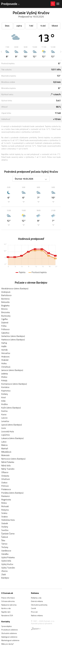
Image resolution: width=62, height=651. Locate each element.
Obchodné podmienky (39, 605)
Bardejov (5, 577)
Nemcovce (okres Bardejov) (13, 458)
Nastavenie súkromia (8, 605)
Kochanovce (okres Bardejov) (14, 383)
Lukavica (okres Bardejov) (12, 438)
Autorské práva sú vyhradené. (41, 623)
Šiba (3, 540)
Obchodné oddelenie (9, 633)
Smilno (4, 513)
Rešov (4, 502)
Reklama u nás (36, 597)
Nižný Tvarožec (8, 468)
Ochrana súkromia (8, 601)
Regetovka (6, 499)
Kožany (4, 394)
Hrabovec (5, 356)
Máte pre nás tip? (7, 644)
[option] (7, 51)
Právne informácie (8, 597)
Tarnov (4, 543)
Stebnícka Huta (8, 519)
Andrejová (5, 292)
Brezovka (5, 312)
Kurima (4, 411)
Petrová (4, 485)
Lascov (4, 417)
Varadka (4, 554)
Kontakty (5, 621)
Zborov (4, 571)
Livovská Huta (7, 431)
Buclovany (5, 315)
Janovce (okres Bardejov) (12, 370)
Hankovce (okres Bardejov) (13, 339)
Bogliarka (5, 305)
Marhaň (4, 448)
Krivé (3, 397)
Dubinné (4, 322)
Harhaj (4, 342)
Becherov (5, 298)
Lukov (3, 441)
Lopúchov (5, 434)
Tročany (4, 547)
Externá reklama (37, 601)
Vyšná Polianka (8, 557)
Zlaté (3, 574)
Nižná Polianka (7, 462)
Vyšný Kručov (7, 564)
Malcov (4, 445)
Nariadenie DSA (7, 615)
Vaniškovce (6, 550)
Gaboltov (5, 332)
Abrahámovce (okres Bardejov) (14, 288)
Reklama (35, 593)
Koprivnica (5, 390)
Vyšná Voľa (6, 560)
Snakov (4, 516)
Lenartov (5, 421)
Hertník (4, 349)
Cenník (33, 608)
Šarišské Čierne (8, 533)
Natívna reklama (37, 615)
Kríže (3, 400)
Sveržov (4, 530)
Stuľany (4, 526)
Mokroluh (5, 455)
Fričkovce (5, 329)
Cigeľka (4, 319)
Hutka (3, 363)
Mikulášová (6, 451)
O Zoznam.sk (7, 593)
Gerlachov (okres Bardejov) (13, 336)
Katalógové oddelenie (9, 637)
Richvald (5, 506)
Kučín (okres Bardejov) (11, 407)
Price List (34, 612)
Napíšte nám (5, 612)
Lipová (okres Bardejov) (11, 424)
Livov (3, 428)
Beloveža (5, 302)
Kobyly (4, 380)
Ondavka (5, 475)
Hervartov (5, 353)
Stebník (4, 523)
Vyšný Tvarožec (8, 567)
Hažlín (3, 346)
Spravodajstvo (6, 626)
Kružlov (4, 404)
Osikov (4, 482)
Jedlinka (4, 373)
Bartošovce (6, 295)
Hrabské (4, 359)
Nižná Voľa (5, 465)
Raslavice (5, 496)
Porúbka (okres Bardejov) (12, 492)
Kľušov (4, 376)
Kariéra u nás (6, 608)
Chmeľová (5, 366)
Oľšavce (4, 472)
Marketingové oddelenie (10, 640)
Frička (3, 325)
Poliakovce (6, 489)
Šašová (4, 536)
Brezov (4, 308)
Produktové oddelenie (9, 629)
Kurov (3, 414)
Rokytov (5, 509)
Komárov (5, 387)
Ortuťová (5, 479)
